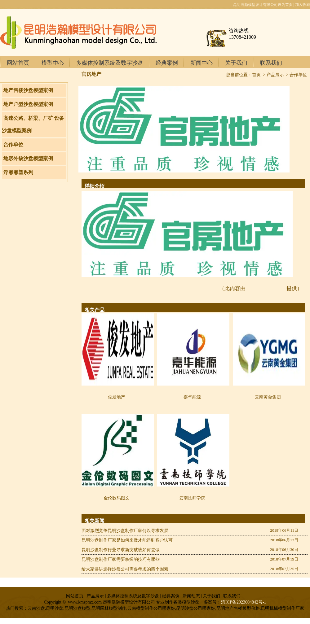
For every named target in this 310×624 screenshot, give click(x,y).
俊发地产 (116, 397)
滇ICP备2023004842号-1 (243, 602)
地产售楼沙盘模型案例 (28, 90)
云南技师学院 (192, 498)
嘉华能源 (192, 397)
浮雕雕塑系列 (18, 172)
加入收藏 (302, 4)
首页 (256, 74)
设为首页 (285, 4)
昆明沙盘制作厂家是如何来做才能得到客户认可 (127, 540)
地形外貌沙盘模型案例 (28, 158)
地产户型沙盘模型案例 (28, 104)
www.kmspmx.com (266, 288)
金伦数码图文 (117, 498)
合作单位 (13, 144)
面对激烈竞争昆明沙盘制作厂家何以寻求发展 (125, 530)
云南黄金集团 (268, 397)
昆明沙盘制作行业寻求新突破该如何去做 (121, 550)
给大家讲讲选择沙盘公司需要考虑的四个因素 (125, 569)
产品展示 (275, 74)
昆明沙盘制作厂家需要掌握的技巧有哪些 (121, 559)
